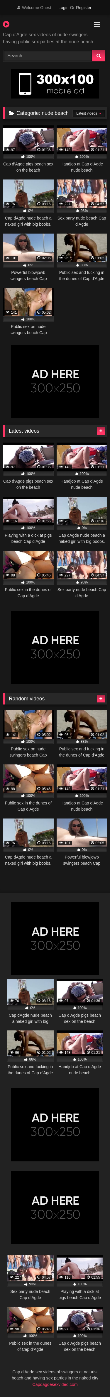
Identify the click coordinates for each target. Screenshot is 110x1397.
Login (63, 7)
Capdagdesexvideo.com (54, 1384)
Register (83, 7)
